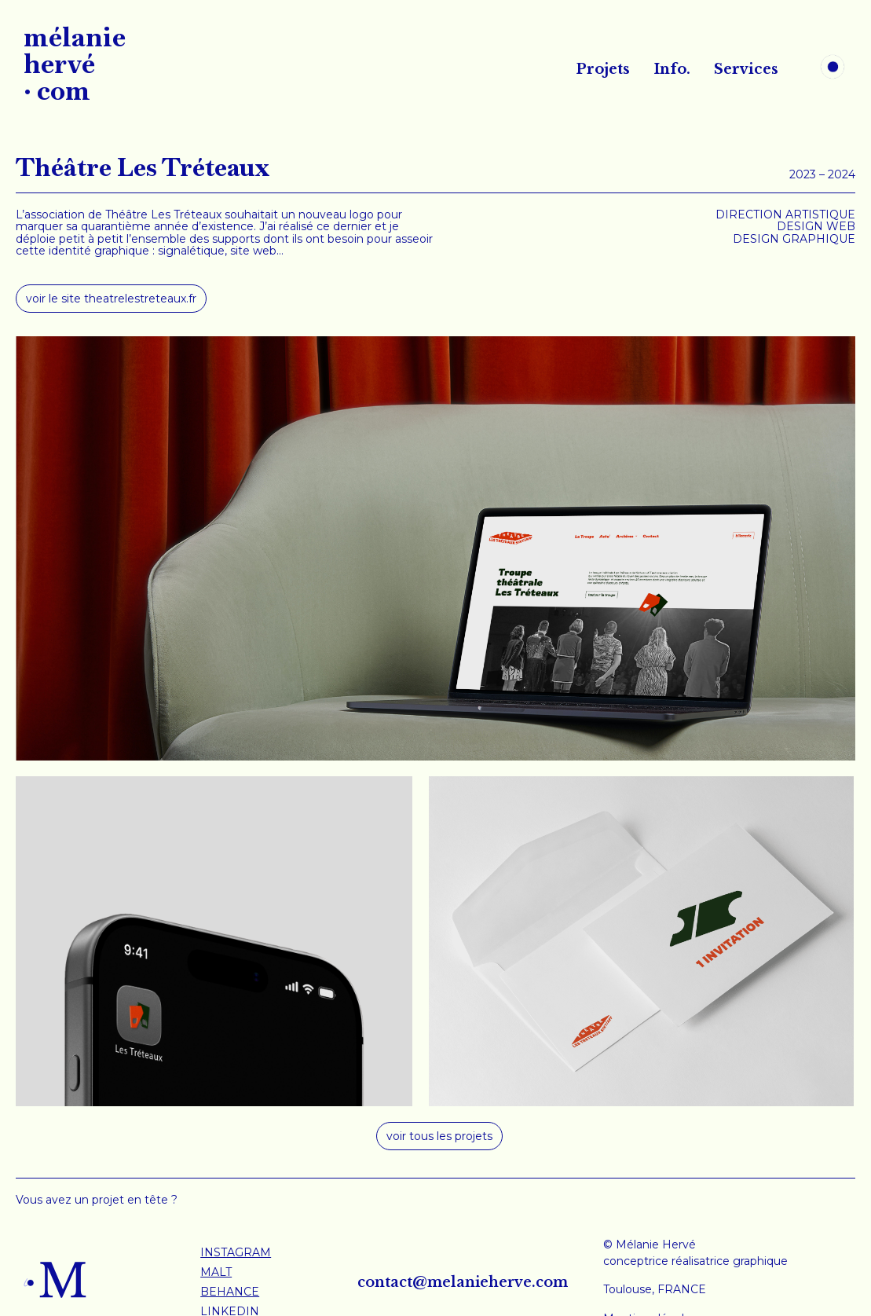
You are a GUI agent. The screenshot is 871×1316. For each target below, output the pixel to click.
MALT (216, 1272)
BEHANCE (229, 1292)
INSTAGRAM (235, 1252)
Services (746, 69)
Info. (671, 69)
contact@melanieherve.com (462, 1282)
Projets (603, 69)
